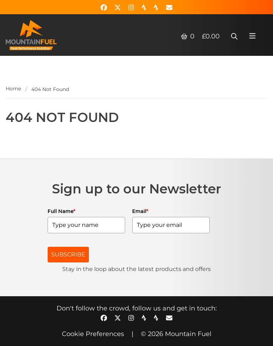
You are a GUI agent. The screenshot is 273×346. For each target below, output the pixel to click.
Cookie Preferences (93, 334)
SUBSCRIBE (68, 254)
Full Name (61, 211)
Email (140, 211)
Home (13, 88)
